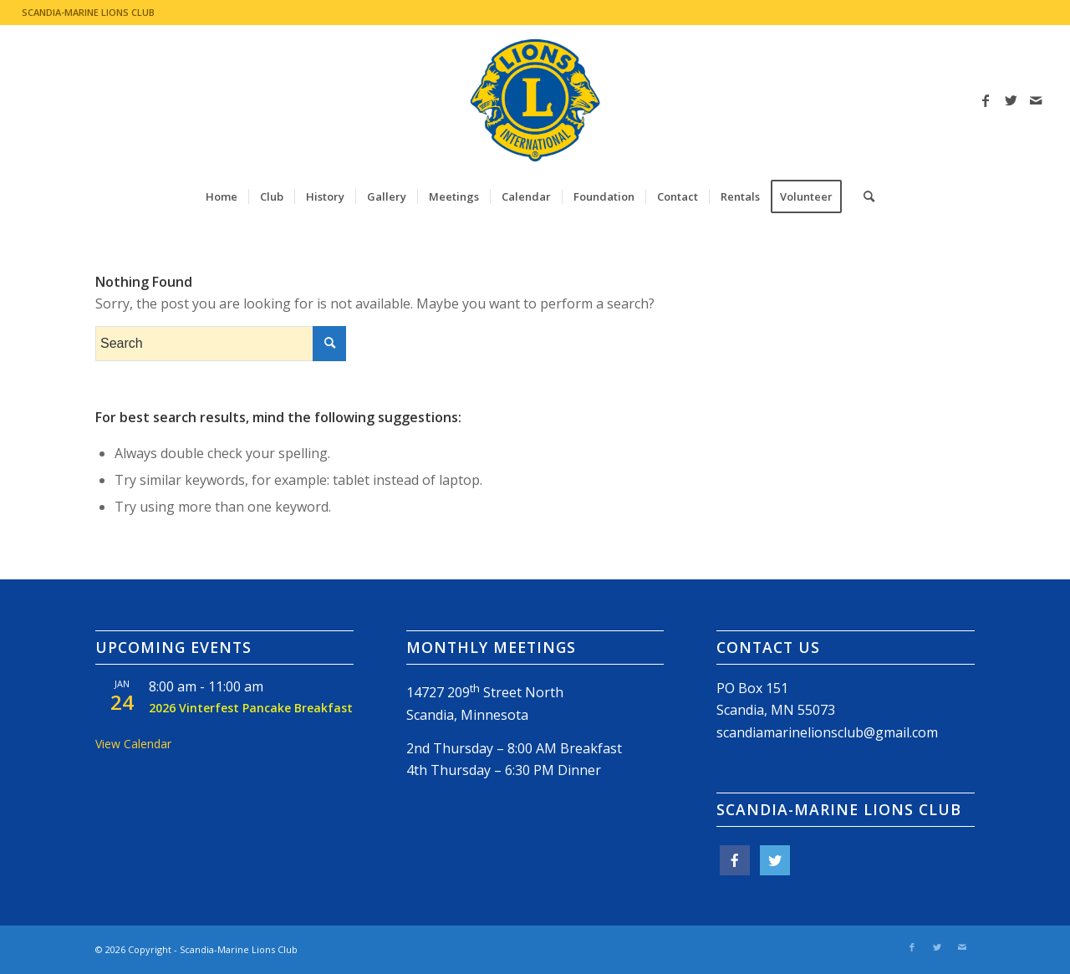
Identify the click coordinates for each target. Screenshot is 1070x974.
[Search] (863, 196)
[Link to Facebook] (985, 100)
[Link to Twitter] (1010, 100)
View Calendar (133, 744)
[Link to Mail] (1035, 100)
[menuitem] (221, 196)
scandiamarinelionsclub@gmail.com (827, 732)
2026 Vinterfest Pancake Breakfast (251, 708)
